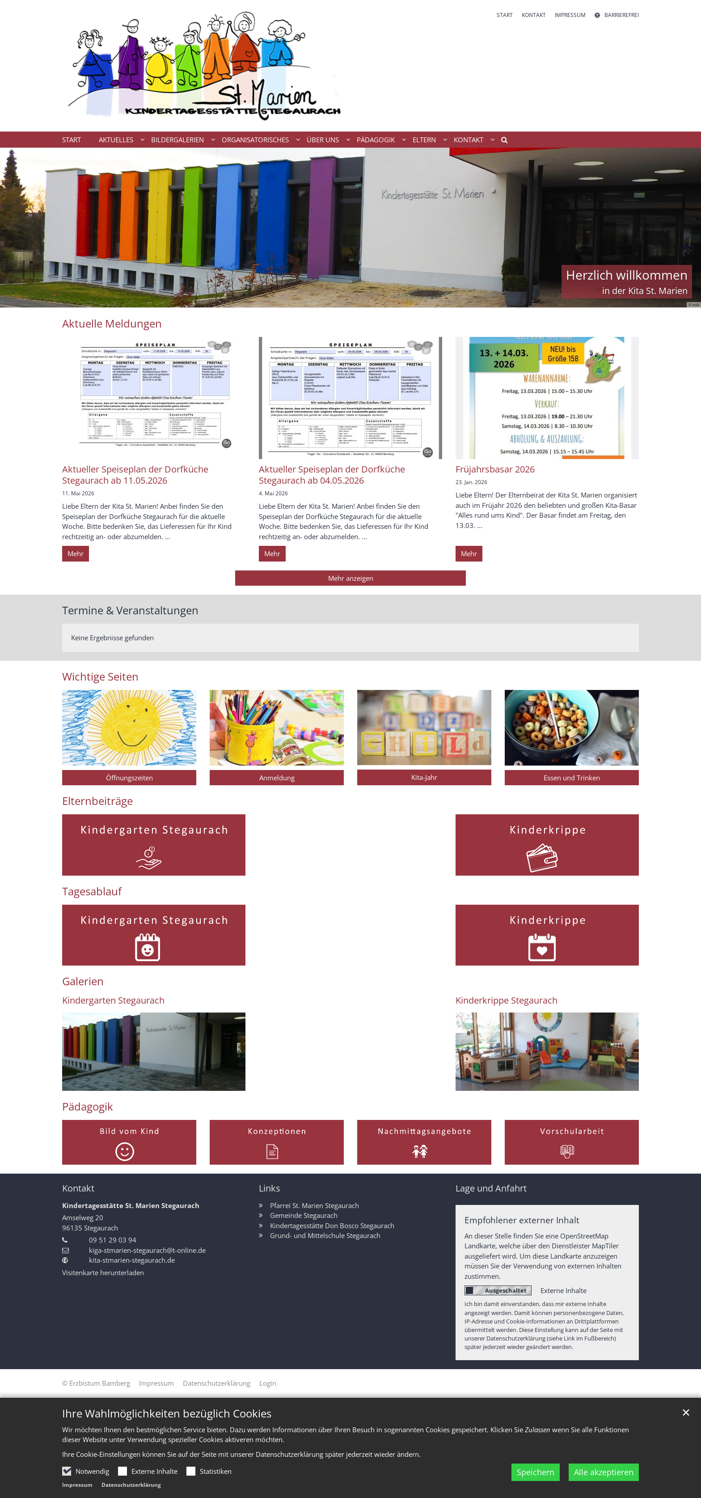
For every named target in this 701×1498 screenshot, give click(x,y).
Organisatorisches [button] (255, 139)
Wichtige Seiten (100, 676)
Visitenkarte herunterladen (103, 1272)
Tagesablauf (92, 891)
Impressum (77, 1487)
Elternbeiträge (97, 801)
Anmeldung (277, 777)
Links (269, 1188)
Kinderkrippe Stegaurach (506, 1000)
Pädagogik (87, 1106)
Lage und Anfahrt (491, 1188)
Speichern (535, 1474)
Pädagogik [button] (376, 139)
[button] (501, 141)
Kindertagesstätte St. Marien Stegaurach (130, 1205)
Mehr (76, 553)
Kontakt (78, 1188)
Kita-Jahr (424, 777)
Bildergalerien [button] (177, 139)
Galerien (83, 981)
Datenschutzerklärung (131, 1487)
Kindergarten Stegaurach (113, 1000)
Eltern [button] (424, 139)
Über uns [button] (323, 139)
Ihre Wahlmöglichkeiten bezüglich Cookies (166, 1415)
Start (71, 139)
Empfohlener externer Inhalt (522, 1220)
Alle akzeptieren (603, 1474)
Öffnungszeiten (129, 777)
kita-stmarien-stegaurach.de (132, 1259)
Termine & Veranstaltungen (130, 610)
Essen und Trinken (572, 777)
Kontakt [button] (468, 139)
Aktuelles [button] (116, 139)
